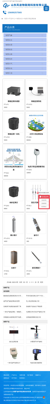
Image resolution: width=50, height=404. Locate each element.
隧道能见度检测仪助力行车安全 (13, 296)
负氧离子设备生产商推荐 (34, 306)
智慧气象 (9, 35)
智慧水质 (9, 45)
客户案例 (30, 375)
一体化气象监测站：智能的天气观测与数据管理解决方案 (13, 312)
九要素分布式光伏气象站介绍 (35, 312)
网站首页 (6, 375)
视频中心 (38, 375)
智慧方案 (22, 375)
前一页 (25, 282)
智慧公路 (9, 54)
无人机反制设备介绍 (32, 301)
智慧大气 (9, 64)
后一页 (37, 282)
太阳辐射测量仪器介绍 (33, 317)
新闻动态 (6, 378)
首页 (5, 18)
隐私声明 (27, 388)
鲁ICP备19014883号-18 (28, 400)
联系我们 (22, 378)
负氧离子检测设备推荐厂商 (12, 306)
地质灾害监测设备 (30, 18)
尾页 (41, 282)
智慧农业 (9, 49)
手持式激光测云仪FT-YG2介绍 (36, 296)
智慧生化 (9, 68)
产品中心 (12, 18)
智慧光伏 (9, 59)
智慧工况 (9, 73)
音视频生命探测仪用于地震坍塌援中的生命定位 (13, 317)
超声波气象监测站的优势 (11, 301)
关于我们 (14, 378)
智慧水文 (20, 18)
